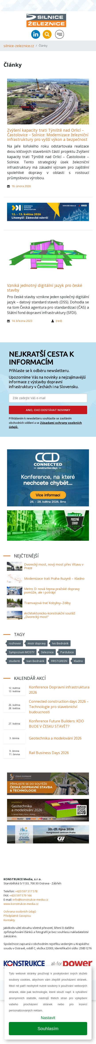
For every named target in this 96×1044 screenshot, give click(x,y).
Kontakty (9, 920)
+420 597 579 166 (21, 895)
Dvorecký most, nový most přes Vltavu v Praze (53, 566)
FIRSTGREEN (59, 661)
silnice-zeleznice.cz (19, 45)
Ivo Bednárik (60, 643)
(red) (59, 321)
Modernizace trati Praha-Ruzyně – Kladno (54, 578)
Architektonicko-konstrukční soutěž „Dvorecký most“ (49, 615)
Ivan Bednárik (35, 661)
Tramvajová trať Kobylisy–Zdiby (47, 603)
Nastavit (48, 1018)
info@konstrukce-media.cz (30, 900)
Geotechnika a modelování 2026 (55, 738)
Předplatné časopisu (17, 916)
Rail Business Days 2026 (49, 752)
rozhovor (15, 643)
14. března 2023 (22, 321)
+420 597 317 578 (26, 891)
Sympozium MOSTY (22, 652)
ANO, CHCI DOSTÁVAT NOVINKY (48, 410)
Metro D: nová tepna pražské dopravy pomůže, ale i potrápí (52, 590)
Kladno (78, 661)
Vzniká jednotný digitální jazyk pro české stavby (44, 288)
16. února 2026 (21, 186)
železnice (47, 652)
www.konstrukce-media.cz (21, 904)
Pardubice (67, 652)
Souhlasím (48, 1028)
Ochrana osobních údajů (20, 911)
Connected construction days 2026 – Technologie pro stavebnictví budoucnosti (59, 706)
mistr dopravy (37, 643)
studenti (14, 661)
